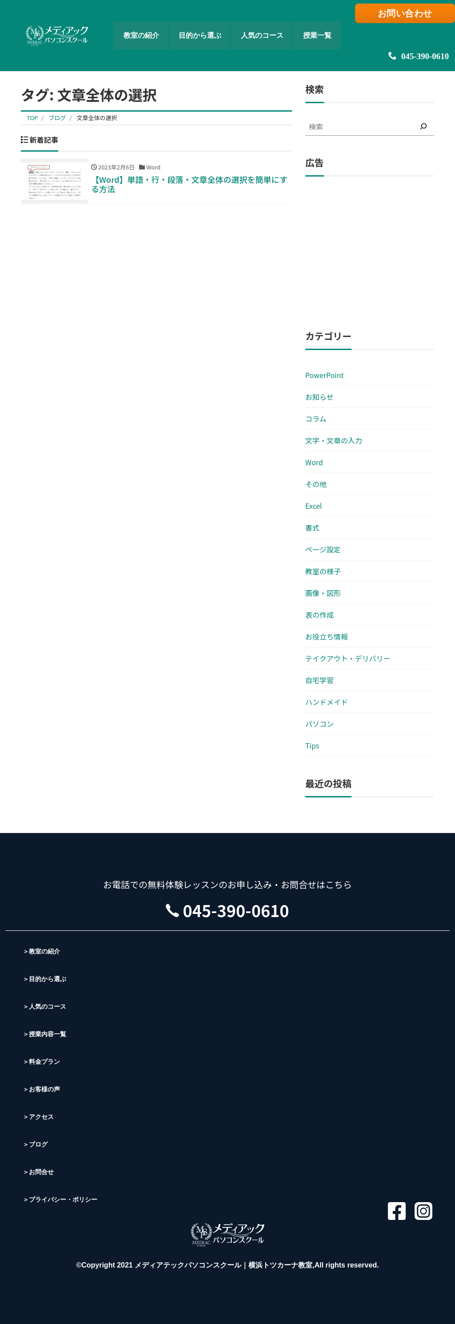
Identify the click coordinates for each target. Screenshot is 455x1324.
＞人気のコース (47, 1006)
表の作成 (319, 614)
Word (314, 462)
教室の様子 (323, 571)
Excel (313, 505)
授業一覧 (332, 24)
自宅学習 (319, 680)
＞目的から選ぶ (47, 978)
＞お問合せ (40, 1171)
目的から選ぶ (184, 24)
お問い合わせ (409, 16)
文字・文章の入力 (333, 440)
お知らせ (319, 396)
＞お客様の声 (44, 1089)
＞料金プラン (44, 1061)
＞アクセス (40, 1116)
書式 (312, 527)
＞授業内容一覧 (47, 1034)
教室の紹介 (109, 24)
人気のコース (263, 24)
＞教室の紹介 (44, 951)
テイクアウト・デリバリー (348, 658)
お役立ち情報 (326, 636)
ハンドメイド (326, 701)
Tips (312, 745)
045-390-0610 (408, 35)
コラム (316, 418)
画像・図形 (323, 593)
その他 (316, 484)
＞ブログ (37, 1144)
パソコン (319, 723)
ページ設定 (323, 549)
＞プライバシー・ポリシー (65, 1199)
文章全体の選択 (96, 117)
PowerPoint (324, 375)
